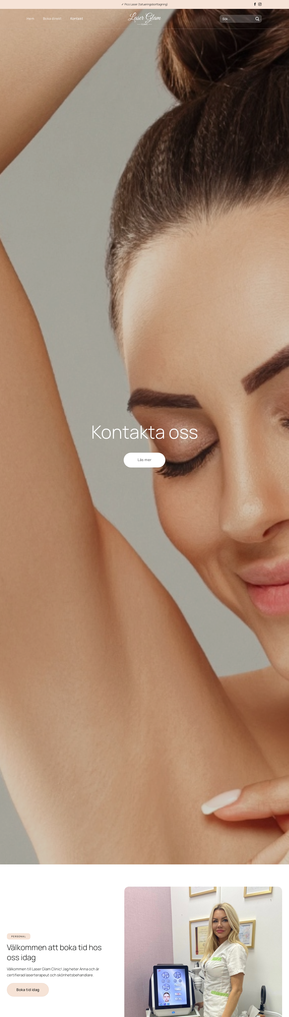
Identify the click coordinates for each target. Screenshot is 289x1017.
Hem (30, 18)
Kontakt (76, 18)
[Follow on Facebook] (255, 4)
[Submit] (257, 19)
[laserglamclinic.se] (144, 19)
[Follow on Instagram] (259, 4)
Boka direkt (52, 18)
